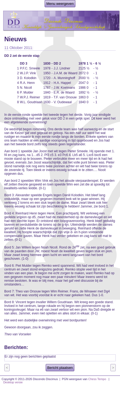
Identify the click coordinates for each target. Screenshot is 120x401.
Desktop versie (13, 382)
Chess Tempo (97, 379)
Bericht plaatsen (60, 368)
